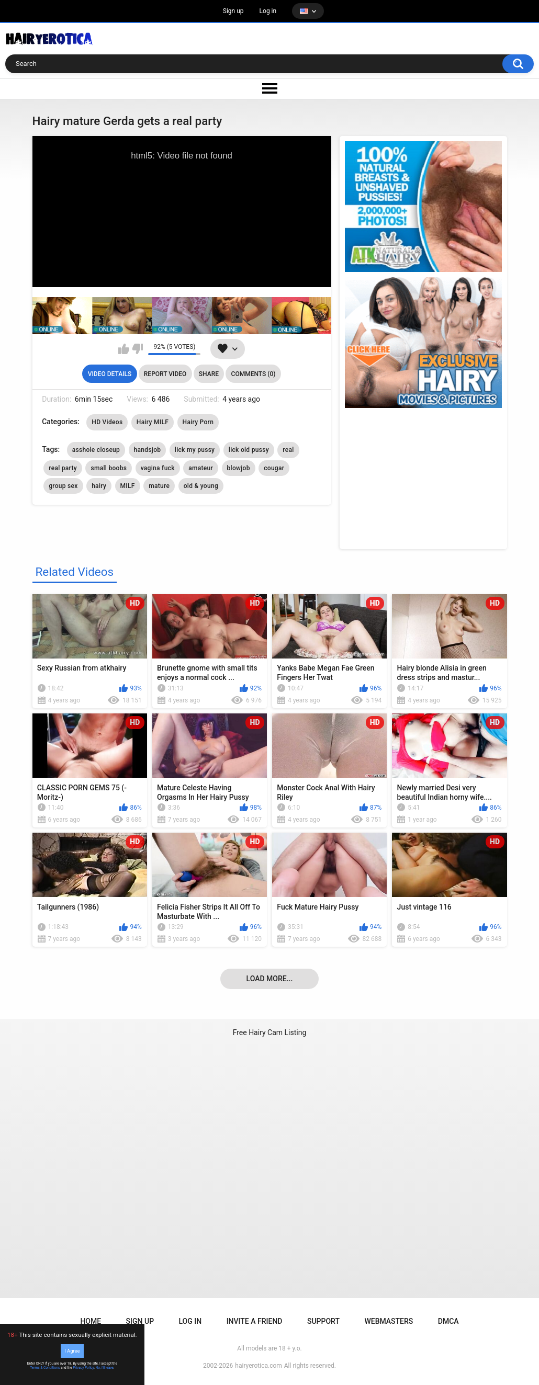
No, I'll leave (105, 1368)
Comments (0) (253, 374)
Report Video (165, 374)
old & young (201, 486)
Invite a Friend (255, 1321)
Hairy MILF (153, 422)
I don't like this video (137, 349)
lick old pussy (249, 449)
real (288, 449)
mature (159, 486)
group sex (63, 486)
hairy (99, 486)
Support (323, 1321)
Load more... (269, 978)
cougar (274, 468)
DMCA (448, 1321)
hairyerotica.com (258, 1365)
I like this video (123, 349)
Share (209, 374)
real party (63, 468)
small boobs (109, 468)
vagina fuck (158, 468)
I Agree (72, 1351)
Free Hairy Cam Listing (270, 1032)
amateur (200, 468)
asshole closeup (96, 449)
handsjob (147, 449)
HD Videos (107, 422)
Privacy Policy (83, 1368)
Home (90, 1321)
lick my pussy (195, 449)
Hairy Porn (198, 422)
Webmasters (388, 1321)
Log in (268, 11)
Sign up (233, 11)
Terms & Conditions (45, 1368)
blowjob (238, 468)
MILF (127, 486)
